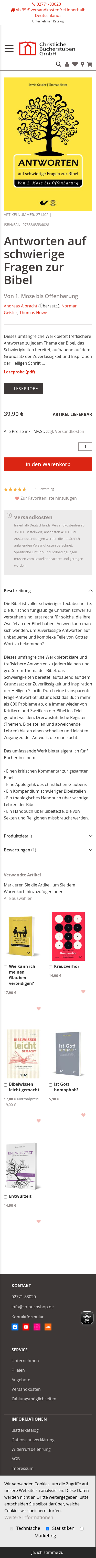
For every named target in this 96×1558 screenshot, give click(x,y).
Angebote (21, 1380)
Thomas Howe (33, 312)
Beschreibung (17, 590)
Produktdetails (18, 836)
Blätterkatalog (25, 1430)
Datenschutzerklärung (33, 1440)
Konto (67, 64)
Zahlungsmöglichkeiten (34, 1399)
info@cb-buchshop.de (33, 1307)
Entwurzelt (20, 1196)
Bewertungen (20, 850)
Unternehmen (42, 21)
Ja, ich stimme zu (47, 1552)
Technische (26, 1528)
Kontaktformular (28, 1317)
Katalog (58, 21)
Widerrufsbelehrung (31, 1449)
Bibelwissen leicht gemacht (24, 1087)
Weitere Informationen (28, 1517)
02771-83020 (49, 4)
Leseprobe (25, 388)
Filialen (82, 64)
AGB (16, 1459)
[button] (38, 1008)
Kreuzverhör (66, 966)
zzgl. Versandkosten (65, 431)
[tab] (48, 591)
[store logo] (48, 44)
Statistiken (61, 1528)
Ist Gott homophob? (66, 1087)
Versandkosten (26, 1389)
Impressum (23, 1468)
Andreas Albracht (20, 306)
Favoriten (75, 64)
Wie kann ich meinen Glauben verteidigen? (22, 975)
